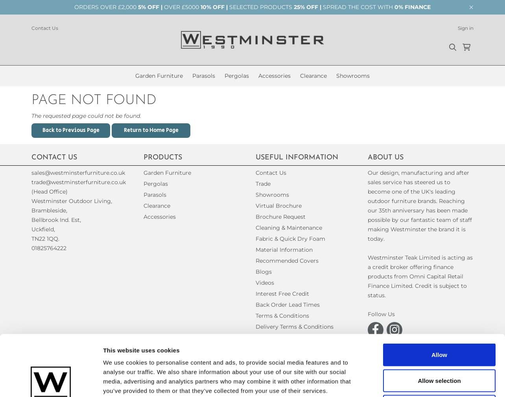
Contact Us (44, 28)
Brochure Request (281, 216)
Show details (412, 381)
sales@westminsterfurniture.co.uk (78, 172)
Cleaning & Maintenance (289, 227)
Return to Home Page (151, 130)
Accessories (274, 75)
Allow (439, 294)
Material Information (284, 249)
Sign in (466, 28)
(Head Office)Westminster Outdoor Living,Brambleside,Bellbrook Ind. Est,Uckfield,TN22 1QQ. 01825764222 (71, 220)
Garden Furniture (159, 75)
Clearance (313, 75)
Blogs (264, 271)
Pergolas (237, 75)
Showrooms (353, 75)
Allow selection (439, 320)
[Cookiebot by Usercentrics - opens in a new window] (51, 382)
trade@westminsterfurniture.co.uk (78, 182)
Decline (439, 345)
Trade (263, 183)
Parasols (203, 75)
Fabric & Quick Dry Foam (290, 238)
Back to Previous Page (71, 130)
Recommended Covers (287, 260)
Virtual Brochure (279, 205)
